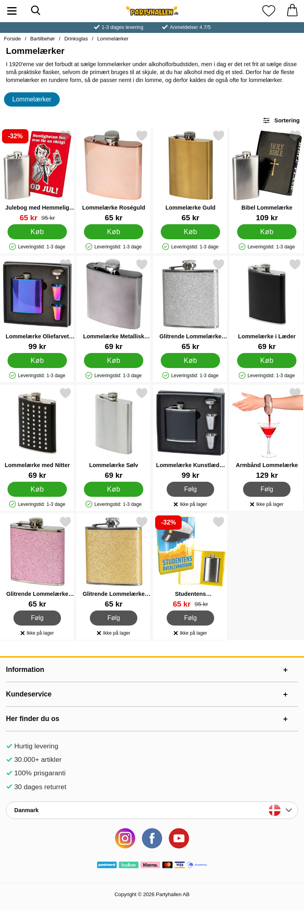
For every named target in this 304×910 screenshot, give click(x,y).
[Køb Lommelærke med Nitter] (37, 489)
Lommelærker (113, 39)
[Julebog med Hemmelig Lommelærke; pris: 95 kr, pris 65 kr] (37, 175)
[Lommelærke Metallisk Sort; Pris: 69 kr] (113, 304)
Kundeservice (28, 694)
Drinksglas (76, 39)
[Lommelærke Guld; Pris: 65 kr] (190, 175)
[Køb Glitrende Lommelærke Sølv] (190, 360)
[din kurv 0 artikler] (292, 11)
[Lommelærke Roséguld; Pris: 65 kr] (113, 175)
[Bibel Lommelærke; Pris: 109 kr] (267, 175)
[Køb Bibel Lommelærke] (267, 231)
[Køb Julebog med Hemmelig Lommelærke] (37, 231)
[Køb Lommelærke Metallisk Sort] (114, 360)
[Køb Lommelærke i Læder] (267, 360)
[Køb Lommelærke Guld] (190, 231)
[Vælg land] (152, 810)
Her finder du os (32, 719)
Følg (190, 489)
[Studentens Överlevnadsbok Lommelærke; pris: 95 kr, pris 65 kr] (190, 561)
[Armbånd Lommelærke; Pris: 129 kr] (267, 433)
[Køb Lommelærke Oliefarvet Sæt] (37, 360)
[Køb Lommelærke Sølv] (114, 489)
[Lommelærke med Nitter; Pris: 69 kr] (37, 433)
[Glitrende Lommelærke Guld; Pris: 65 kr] (113, 561)
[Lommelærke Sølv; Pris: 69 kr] (113, 433)
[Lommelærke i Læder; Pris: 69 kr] (267, 304)
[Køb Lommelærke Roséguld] (114, 231)
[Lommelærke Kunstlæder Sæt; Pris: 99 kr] (190, 433)
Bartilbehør (42, 39)
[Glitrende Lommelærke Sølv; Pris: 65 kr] (190, 304)
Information (25, 669)
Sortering (281, 120)
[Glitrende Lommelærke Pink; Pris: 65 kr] (37, 561)
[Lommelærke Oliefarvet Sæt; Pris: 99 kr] (37, 304)
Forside (12, 39)
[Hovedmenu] (12, 11)
